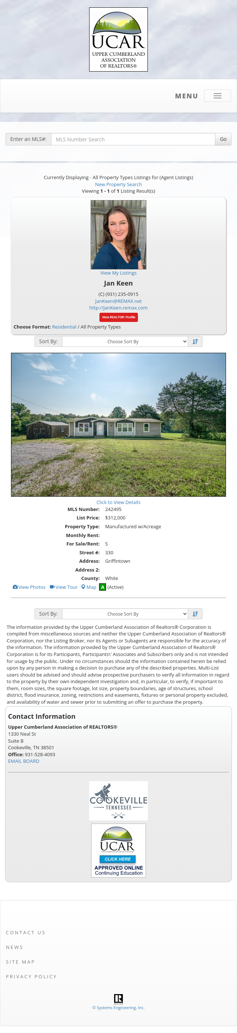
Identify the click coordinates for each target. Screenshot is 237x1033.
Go (223, 138)
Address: (89, 561)
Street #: (89, 552)
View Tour (63, 587)
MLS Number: (84, 509)
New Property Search (118, 184)
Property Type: (82, 526)
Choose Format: (32, 326)
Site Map (20, 961)
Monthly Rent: (83, 535)
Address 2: (87, 569)
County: (90, 578)
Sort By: (48, 341)
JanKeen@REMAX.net (118, 301)
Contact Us (26, 932)
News (14, 947)
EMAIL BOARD (23, 761)
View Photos (28, 587)
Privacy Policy (31, 976)
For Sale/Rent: (83, 543)
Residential (64, 326)
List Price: (88, 517)
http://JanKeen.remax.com (119, 307)
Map (88, 587)
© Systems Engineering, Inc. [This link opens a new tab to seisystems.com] (118, 1007)
